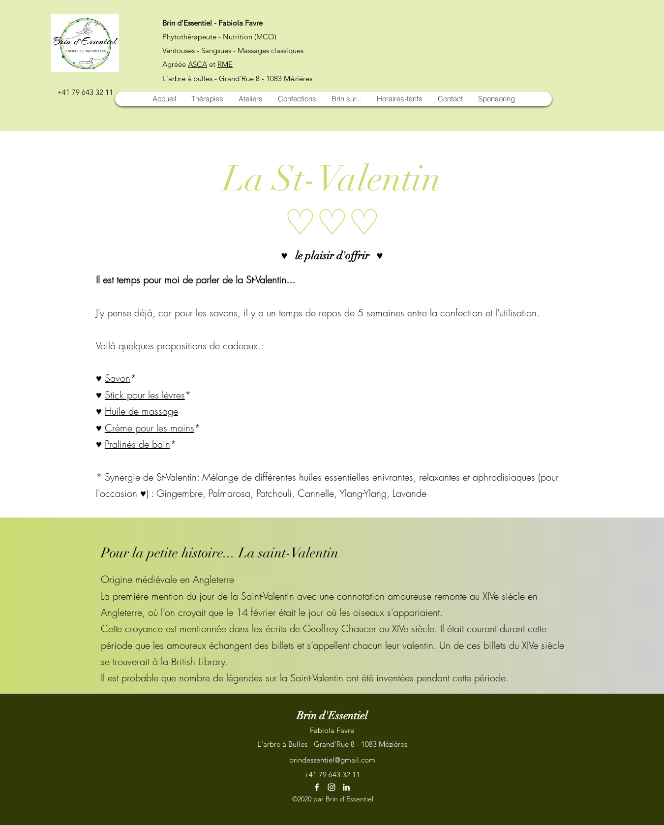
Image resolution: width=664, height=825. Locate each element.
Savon (117, 378)
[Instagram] (331, 787)
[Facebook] (317, 787)
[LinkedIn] (346, 787)
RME (225, 64)
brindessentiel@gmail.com (332, 759)
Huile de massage (141, 411)
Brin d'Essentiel (332, 715)
